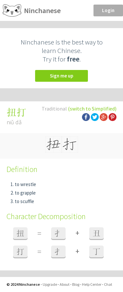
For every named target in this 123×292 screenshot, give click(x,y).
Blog (75, 284)
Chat (108, 284)
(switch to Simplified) (92, 108)
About (65, 284)
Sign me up (61, 76)
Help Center (91, 284)
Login (108, 10)
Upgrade (50, 284)
